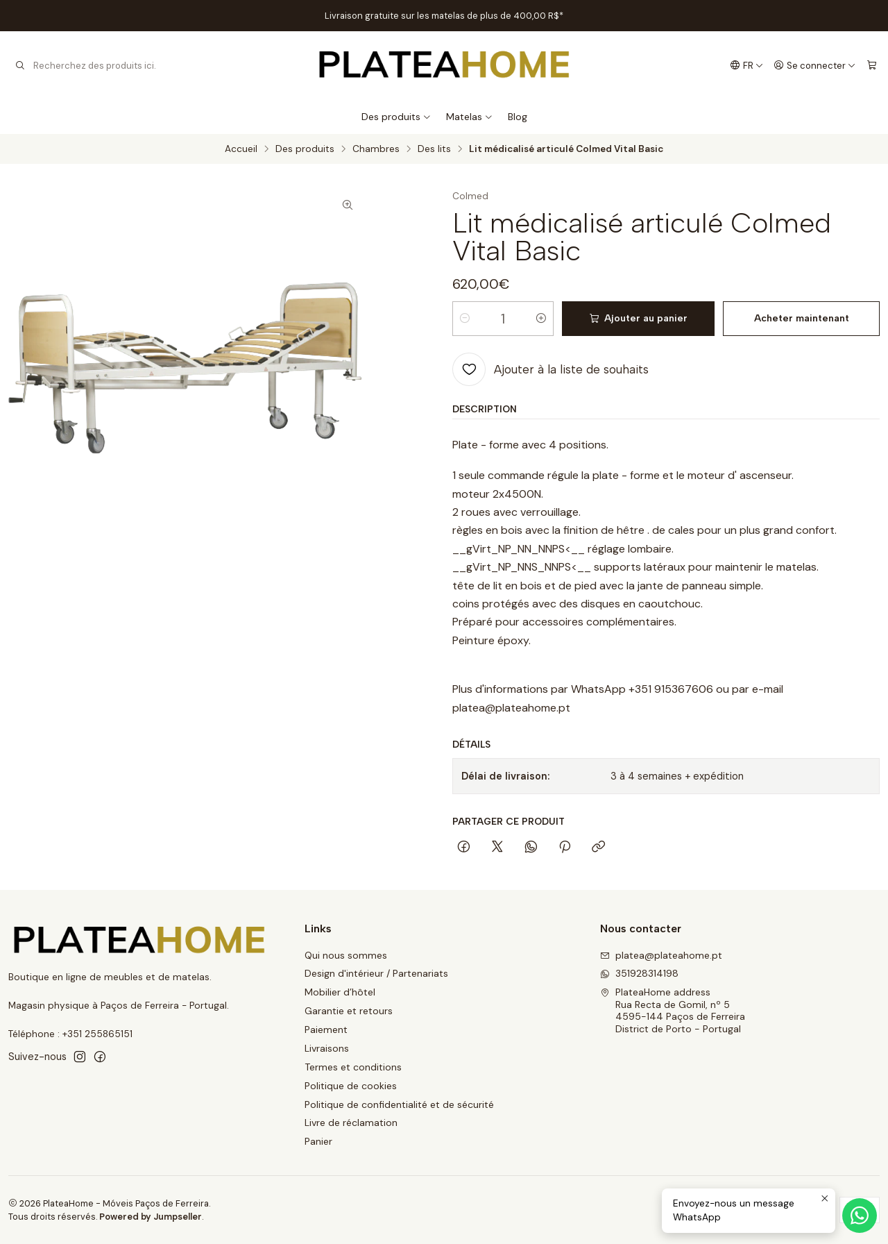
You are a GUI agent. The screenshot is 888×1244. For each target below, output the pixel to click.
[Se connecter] (815, 65)
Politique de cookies (351, 1085)
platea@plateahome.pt (661, 955)
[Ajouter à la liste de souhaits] (550, 369)
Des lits (434, 149)
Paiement (326, 1029)
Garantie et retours (349, 1011)
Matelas (469, 116)
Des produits (396, 116)
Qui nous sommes (346, 955)
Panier (318, 1141)
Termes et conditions (353, 1067)
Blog (517, 116)
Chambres (376, 149)
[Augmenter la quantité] (541, 318)
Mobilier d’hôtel (340, 992)
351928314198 (639, 973)
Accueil (241, 149)
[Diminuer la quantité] (465, 318)
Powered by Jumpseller (150, 1216)
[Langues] (747, 65)
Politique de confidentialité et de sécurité (399, 1104)
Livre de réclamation (351, 1122)
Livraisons (327, 1048)
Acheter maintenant (801, 318)
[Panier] (872, 65)
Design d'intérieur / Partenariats (376, 973)
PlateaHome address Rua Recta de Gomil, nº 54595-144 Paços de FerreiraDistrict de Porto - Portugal (672, 1010)
